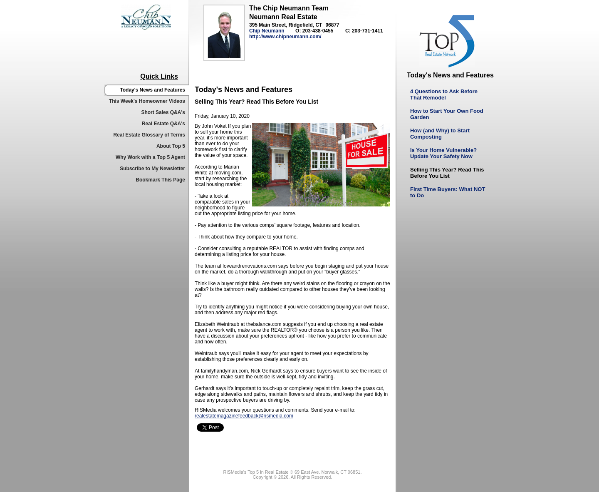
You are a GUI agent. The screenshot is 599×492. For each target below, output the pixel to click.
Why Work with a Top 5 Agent (150, 157)
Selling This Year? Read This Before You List (447, 172)
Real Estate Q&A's (163, 124)
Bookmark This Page (160, 180)
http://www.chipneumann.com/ (285, 37)
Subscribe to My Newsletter (152, 168)
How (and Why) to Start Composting (440, 133)
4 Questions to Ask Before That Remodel (444, 94)
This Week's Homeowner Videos (147, 101)
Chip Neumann (267, 31)
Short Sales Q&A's (163, 112)
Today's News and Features (152, 90)
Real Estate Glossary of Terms (149, 135)
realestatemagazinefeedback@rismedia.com (244, 416)
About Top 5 (170, 146)
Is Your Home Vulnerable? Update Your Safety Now (443, 153)
